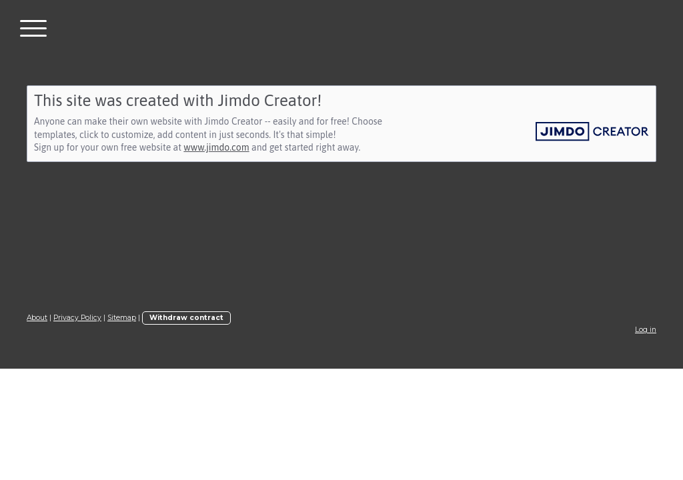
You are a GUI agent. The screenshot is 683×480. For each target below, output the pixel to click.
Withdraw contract (186, 317)
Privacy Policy (77, 317)
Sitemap (121, 317)
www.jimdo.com (216, 147)
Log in (645, 329)
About (37, 317)
